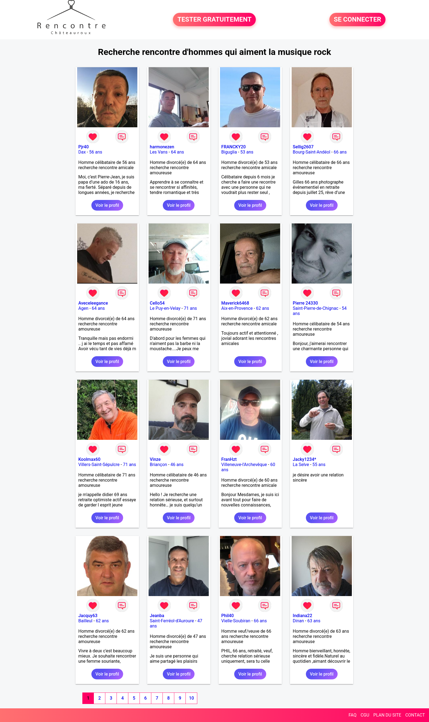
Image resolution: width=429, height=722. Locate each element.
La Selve (301, 464)
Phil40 (227, 615)
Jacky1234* (304, 459)
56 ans (95, 152)
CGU (365, 715)
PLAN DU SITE (387, 715)
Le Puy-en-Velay (165, 308)
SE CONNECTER (357, 19)
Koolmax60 (89, 459)
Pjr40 (83, 146)
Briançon (158, 464)
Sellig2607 (303, 146)
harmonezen (162, 146)
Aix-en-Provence (237, 308)
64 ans (177, 152)
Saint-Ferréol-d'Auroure (172, 620)
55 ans (319, 464)
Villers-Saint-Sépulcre (99, 464)
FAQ (352, 715)
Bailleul (85, 620)
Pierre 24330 (305, 303)
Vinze (155, 459)
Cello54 (157, 303)
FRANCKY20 (233, 146)
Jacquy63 (87, 615)
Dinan (298, 620)
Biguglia (229, 152)
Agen (83, 308)
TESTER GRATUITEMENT (214, 19)
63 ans (313, 620)
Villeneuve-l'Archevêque (244, 464)
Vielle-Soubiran (235, 620)
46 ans (177, 464)
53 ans (246, 152)
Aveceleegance (93, 303)
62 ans (262, 308)
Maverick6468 (235, 303)
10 (191, 698)
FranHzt (229, 459)
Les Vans (159, 152)
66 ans (340, 152)
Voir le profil (107, 205)
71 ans (190, 308)
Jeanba (157, 615)
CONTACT (415, 715)
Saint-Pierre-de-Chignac (315, 308)
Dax (82, 152)
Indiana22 (302, 615)
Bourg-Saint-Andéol (311, 152)
